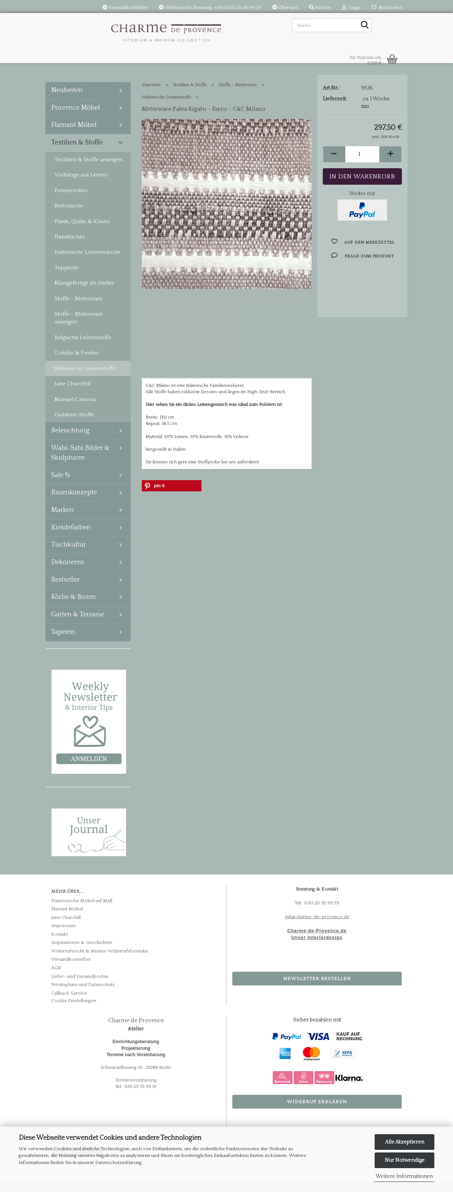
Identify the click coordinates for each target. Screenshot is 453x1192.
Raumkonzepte (74, 503)
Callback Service (69, 1004)
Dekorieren (67, 573)
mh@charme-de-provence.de (317, 927)
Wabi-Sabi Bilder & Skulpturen (80, 464)
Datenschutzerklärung (118, 1162)
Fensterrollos (70, 201)
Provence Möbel (75, 119)
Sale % (60, 486)
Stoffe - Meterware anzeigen (78, 329)
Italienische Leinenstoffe (85, 379)
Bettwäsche (68, 217)
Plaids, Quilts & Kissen (82, 232)
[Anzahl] (362, 173)
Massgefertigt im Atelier (84, 294)
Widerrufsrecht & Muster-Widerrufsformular (99, 962)
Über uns (285, 7)
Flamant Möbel (74, 136)
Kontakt (59, 945)
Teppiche (66, 279)
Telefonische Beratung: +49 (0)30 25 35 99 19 (210, 7)
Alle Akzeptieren (404, 1142)
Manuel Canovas (75, 410)
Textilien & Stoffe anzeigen (88, 171)
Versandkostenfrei (125, 7)
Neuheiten (67, 101)
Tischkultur (68, 556)
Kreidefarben (71, 538)
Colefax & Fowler (76, 364)
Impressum (63, 936)
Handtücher (69, 248)
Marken (62, 521)
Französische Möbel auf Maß (82, 911)
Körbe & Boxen (73, 608)
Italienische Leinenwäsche (87, 263)
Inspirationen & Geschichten (81, 953)
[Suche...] (364, 25)
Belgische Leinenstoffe (82, 348)
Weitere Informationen (404, 1176)
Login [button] (351, 7)
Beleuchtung (70, 441)
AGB (56, 979)
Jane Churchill (72, 395)
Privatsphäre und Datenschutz (83, 995)
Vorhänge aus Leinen (80, 186)
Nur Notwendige (405, 1160)
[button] (334, 173)
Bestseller (65, 591)
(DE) (365, 125)
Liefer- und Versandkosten (79, 987)
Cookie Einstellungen (73, 1011)
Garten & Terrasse (77, 625)
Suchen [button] (320, 7)
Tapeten (63, 643)
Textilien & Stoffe (77, 153)
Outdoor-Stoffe (74, 426)
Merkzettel (387, 7)
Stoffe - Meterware (78, 310)
